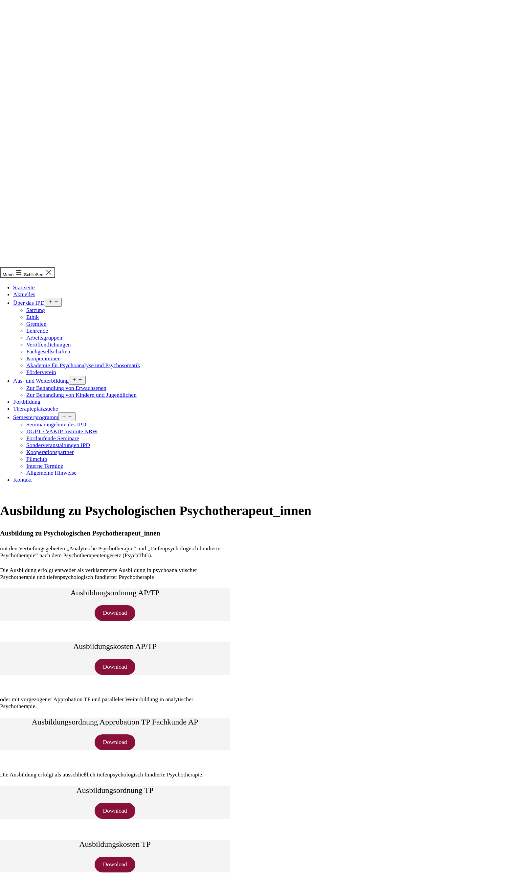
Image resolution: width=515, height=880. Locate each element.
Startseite (23, 287)
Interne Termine (44, 466)
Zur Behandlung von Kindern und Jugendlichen (81, 395)
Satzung (35, 310)
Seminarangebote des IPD (56, 424)
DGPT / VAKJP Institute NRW (62, 431)
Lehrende (37, 330)
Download (115, 612)
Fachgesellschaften (48, 351)
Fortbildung (26, 401)
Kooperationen (43, 358)
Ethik (32, 317)
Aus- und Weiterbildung (41, 380)
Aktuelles (24, 294)
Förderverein (41, 372)
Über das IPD (29, 302)
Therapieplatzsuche (35, 408)
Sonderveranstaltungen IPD (58, 445)
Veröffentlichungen (48, 344)
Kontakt (22, 479)
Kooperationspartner (50, 452)
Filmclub (36, 459)
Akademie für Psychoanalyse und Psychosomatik (83, 365)
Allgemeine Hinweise (51, 472)
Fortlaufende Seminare (52, 438)
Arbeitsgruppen (44, 337)
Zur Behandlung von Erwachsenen (66, 388)
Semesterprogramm (35, 417)
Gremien (36, 324)
